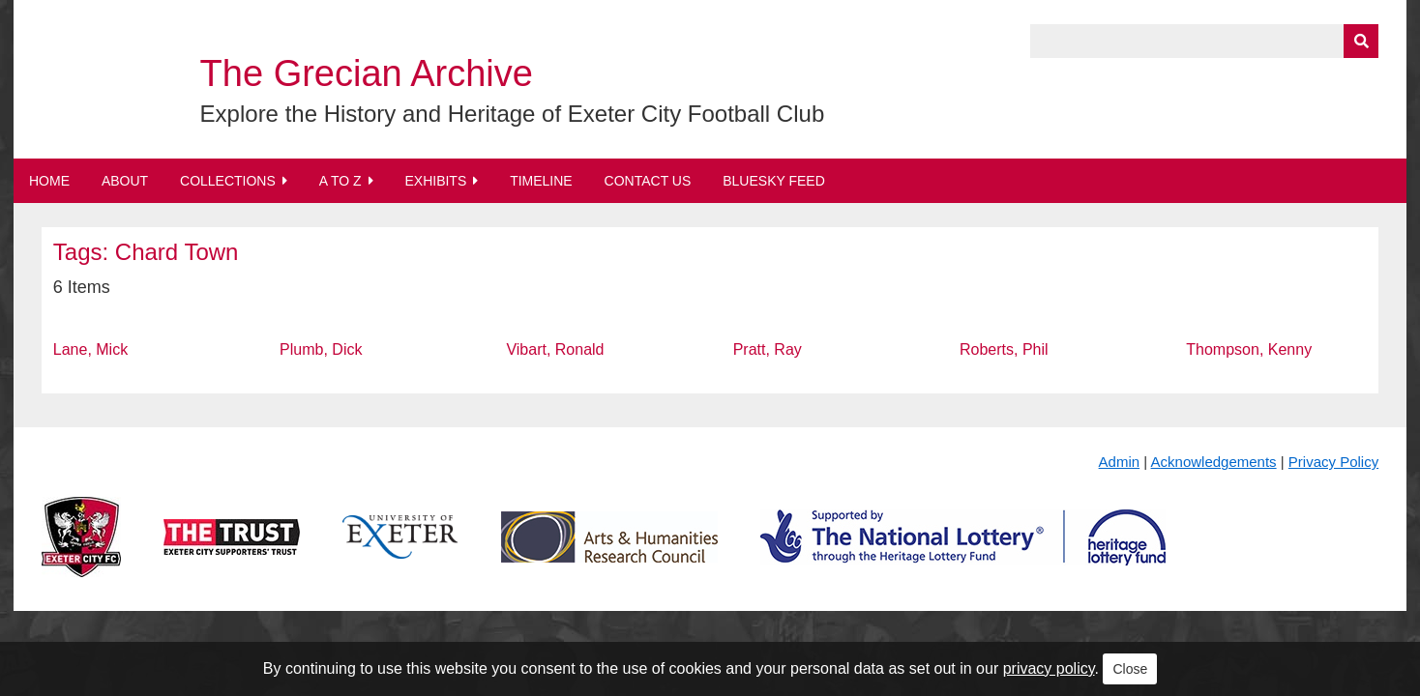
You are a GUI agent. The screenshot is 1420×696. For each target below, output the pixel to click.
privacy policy (1049, 668)
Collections (228, 180)
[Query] (1204, 41)
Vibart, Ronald (555, 349)
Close (1129, 669)
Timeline (541, 180)
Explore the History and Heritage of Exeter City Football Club (512, 114)
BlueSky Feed (774, 180)
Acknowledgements (1214, 461)
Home (49, 180)
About (125, 180)
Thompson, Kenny (1249, 349)
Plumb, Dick (321, 349)
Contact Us (648, 180)
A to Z (340, 180)
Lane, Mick (90, 349)
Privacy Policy (1333, 461)
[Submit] (1361, 41)
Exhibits (435, 180)
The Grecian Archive (366, 73)
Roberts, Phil (1004, 349)
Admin (1119, 461)
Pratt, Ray (767, 349)
